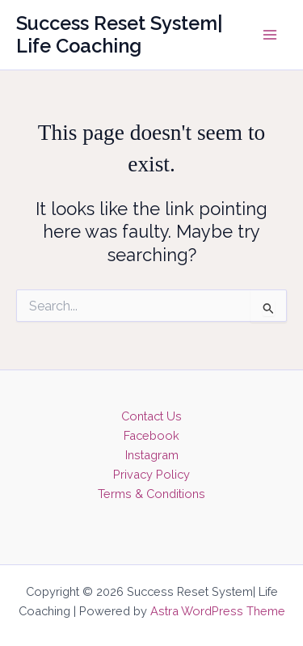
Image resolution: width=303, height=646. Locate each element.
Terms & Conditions (151, 493)
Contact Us (151, 416)
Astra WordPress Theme (217, 611)
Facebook (151, 435)
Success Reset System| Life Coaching (119, 34)
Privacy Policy (151, 474)
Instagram (152, 455)
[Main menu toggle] (270, 35)
